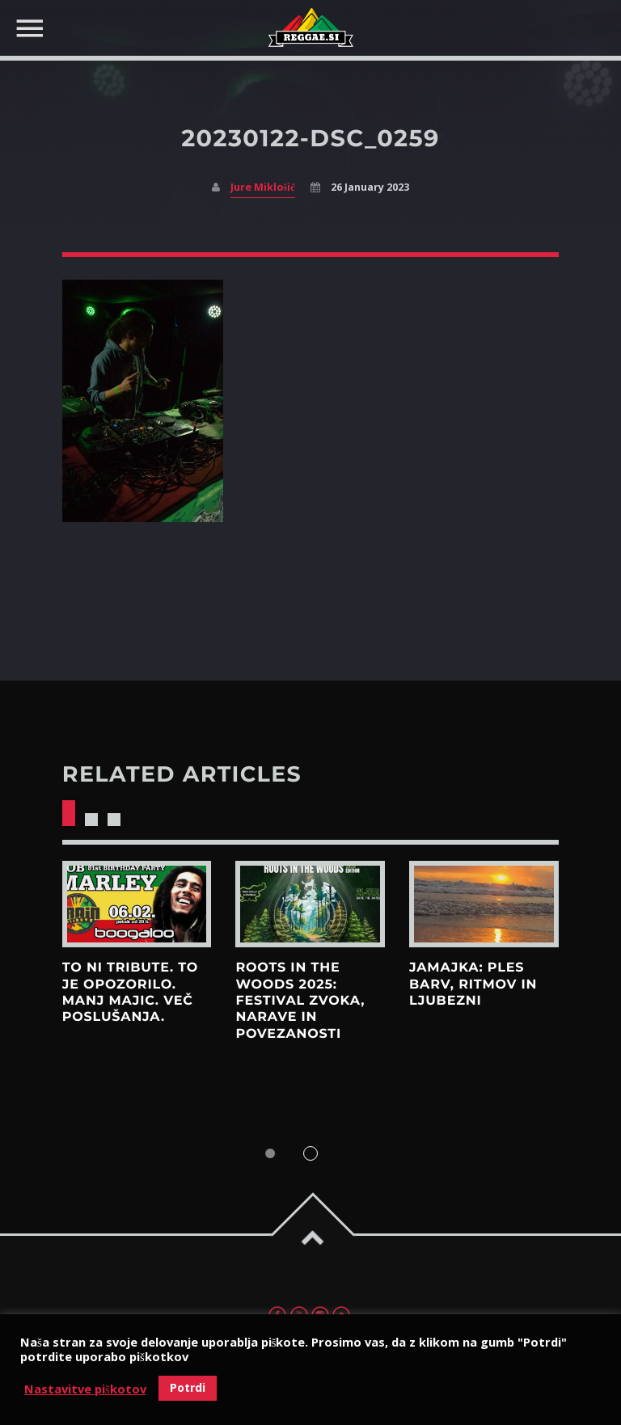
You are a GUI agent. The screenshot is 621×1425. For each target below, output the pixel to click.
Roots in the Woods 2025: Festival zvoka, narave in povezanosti (300, 1000)
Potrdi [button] (187, 1387)
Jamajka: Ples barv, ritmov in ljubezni (473, 984)
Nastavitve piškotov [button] (85, 1388)
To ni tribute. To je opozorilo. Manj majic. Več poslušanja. (130, 992)
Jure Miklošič (262, 187)
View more (137, 904)
